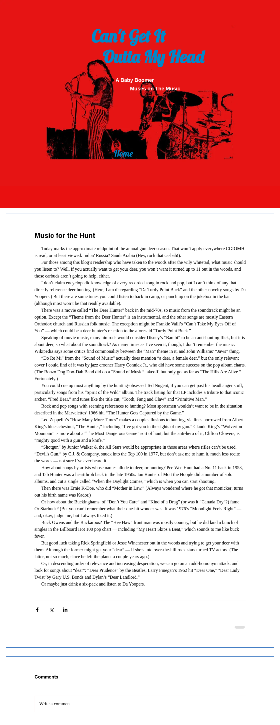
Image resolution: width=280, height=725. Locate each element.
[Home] (123, 153)
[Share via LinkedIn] (65, 609)
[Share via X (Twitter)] (51, 609)
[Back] (123, 136)
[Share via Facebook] (37, 609)
